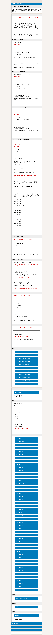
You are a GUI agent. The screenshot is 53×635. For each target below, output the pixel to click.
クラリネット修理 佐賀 (19, 570)
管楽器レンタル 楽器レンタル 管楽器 (21, 598)
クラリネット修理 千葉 (19, 477)
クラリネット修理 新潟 (19, 486)
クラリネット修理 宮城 (19, 451)
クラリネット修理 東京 (19, 480)
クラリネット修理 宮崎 (19, 583)
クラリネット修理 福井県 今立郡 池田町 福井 (23, 361)
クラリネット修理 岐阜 (19, 506)
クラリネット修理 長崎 (19, 573)
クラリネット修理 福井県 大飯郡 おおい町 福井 (23, 377)
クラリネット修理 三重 (19, 515)
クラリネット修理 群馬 (19, 470)
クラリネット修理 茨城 (19, 464)
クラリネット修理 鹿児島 (20, 586)
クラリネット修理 (18, 438)
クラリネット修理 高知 (19, 564)
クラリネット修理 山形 (19, 457)
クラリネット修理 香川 (19, 557)
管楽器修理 (17, 606)
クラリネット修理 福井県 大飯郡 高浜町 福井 (23, 374)
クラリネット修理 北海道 (20, 441)
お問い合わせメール (20, 3)
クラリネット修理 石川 (19, 493)
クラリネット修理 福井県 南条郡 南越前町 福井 (23, 364)
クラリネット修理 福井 (19, 351)
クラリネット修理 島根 (19, 541)
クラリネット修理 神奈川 (20, 483)
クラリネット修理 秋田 (19, 454)
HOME (13, 3)
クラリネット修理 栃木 (19, 467)
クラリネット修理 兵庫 (19, 528)
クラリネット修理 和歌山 (20, 535)
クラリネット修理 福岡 (19, 567)
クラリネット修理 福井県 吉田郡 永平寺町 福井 (23, 358)
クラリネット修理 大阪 (19, 525)
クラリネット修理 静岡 (19, 509)
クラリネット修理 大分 (19, 580)
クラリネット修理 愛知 (19, 512)
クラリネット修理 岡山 (19, 544)
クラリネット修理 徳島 (19, 554)
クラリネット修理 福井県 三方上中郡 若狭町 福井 (23, 380)
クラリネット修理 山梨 (19, 499)
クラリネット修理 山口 (19, 551)
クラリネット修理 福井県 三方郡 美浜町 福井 (23, 371)
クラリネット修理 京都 (19, 522)
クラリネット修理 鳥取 (19, 538)
